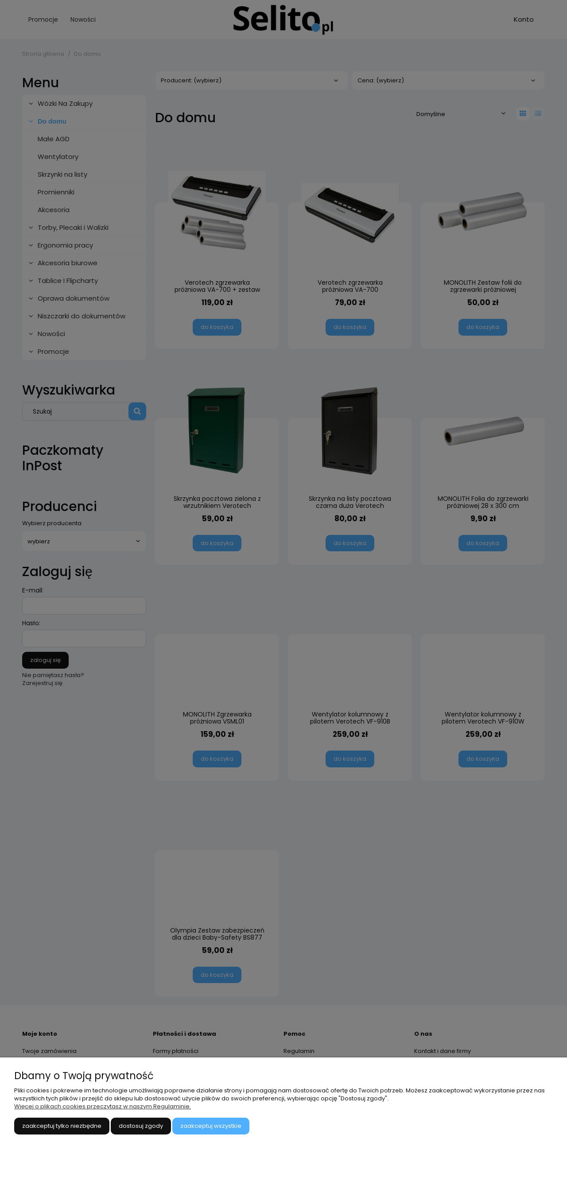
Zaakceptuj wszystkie (210, 1126)
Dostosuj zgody (141, 1126)
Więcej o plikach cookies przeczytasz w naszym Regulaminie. (102, 1106)
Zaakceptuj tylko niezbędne (61, 1126)
